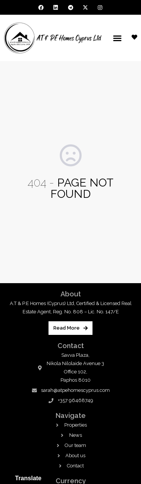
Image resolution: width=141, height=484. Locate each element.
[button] (117, 38)
